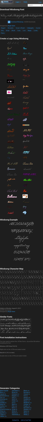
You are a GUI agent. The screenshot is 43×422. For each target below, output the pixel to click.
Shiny (14, 411)
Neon (14, 404)
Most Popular (4, 390)
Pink (14, 406)
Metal (2, 404)
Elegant (3, 28)
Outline (3, 406)
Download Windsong (15, 22)
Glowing (3, 399)
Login (40, 2)
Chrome (15, 394)
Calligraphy (30, 28)
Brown (14, 392)
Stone (26, 413)
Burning (27, 392)
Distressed (4, 396)
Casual (3, 394)
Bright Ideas (11, 26)
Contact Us (15, 420)
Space (26, 411)
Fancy (3, 33)
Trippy (3, 414)
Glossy (27, 397)
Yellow (3, 416)
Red (2, 408)
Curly (18, 30)
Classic (27, 394)
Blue (2, 392)
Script (7, 30)
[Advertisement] (21, 371)
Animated (15, 390)
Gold (14, 399)
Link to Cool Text (26, 420)
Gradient (27, 399)
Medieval (27, 402)
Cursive (38, 28)
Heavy (27, 401)
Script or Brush (20, 28)
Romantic (10, 28)
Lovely (36, 30)
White (26, 414)
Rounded (27, 408)
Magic (29, 30)
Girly (2, 30)
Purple (27, 406)
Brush (13, 30)
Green (15, 401)
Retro (14, 408)
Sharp (2, 411)
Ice (13, 402)
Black (26, 390)
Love (24, 30)
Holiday (3, 402)
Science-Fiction (5, 409)
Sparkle (3, 413)
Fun (2, 397)
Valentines (16, 414)
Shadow (27, 409)
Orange (27, 404)
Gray (2, 401)
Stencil (15, 413)
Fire (26, 396)
